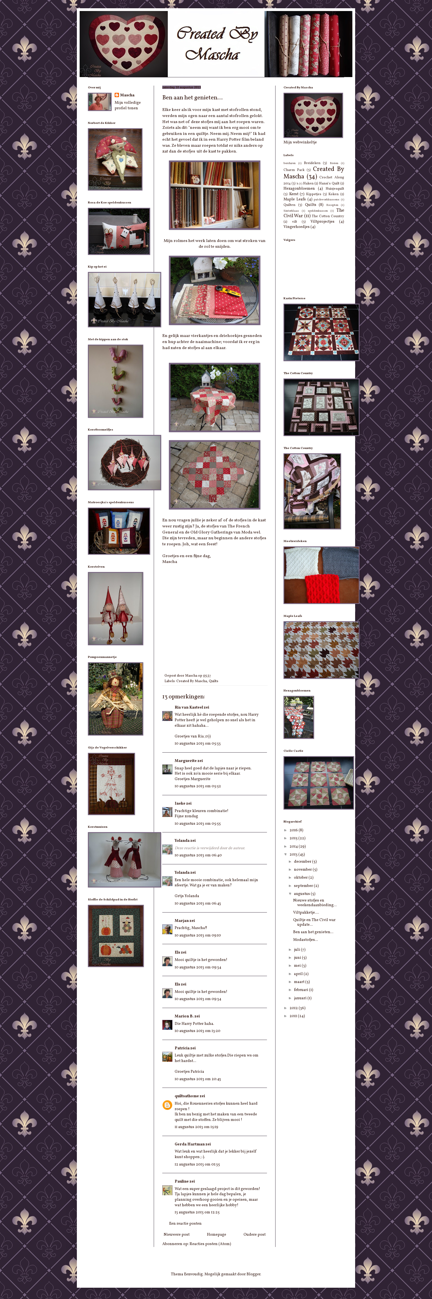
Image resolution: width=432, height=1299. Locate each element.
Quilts (213, 681)
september (304, 886)
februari (301, 990)
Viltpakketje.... (306, 912)
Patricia (182, 1048)
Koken (333, 194)
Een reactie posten (185, 1223)
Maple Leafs (295, 199)
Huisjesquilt (335, 188)
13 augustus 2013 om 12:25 (197, 1212)
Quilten (289, 205)
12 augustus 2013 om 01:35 (197, 1164)
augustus (302, 894)
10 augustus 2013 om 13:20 (197, 1031)
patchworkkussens (326, 199)
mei (298, 965)
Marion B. (184, 1016)
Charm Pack (294, 170)
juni (298, 957)
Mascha (127, 95)
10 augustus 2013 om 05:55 (198, 823)
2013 (294, 854)
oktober (301, 877)
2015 (294, 838)
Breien (334, 163)
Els (177, 952)
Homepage (216, 1234)
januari (300, 998)
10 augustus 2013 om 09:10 (198, 935)
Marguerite (186, 761)
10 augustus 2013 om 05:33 (198, 743)
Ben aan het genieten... (313, 932)
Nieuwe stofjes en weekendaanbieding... (315, 903)
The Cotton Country (328, 216)
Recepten (332, 205)
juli (297, 949)
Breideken (312, 163)
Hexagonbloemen (299, 188)
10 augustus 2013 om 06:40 (198, 855)
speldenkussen (318, 211)
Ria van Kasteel (189, 707)
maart (299, 982)
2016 (294, 830)
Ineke (180, 803)
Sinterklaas (291, 211)
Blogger (253, 1274)
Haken (308, 183)
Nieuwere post (177, 1234)
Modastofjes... (305, 940)
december (303, 861)
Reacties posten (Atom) (210, 1244)
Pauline (182, 1181)
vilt (294, 221)
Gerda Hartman (190, 1144)
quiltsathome (187, 1096)
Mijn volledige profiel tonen (128, 105)
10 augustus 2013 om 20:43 (198, 1079)
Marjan (182, 921)
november (303, 869)
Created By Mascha (191, 681)
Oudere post (255, 1234)
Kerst (293, 194)
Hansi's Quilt (329, 183)
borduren (290, 163)
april (299, 974)
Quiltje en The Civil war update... (314, 922)
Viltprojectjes (322, 221)
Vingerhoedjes (297, 227)
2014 (294, 846)
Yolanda (182, 840)
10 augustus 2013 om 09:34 (198, 967)
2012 (294, 1008)
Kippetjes (313, 194)
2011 (294, 1016)
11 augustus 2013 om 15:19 (196, 1127)
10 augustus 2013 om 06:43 (198, 903)
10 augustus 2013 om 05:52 (198, 786)
